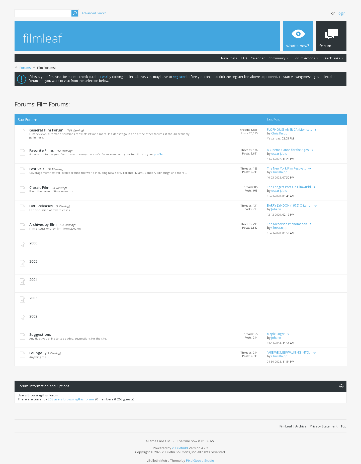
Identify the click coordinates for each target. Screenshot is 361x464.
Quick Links (331, 58)
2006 (33, 243)
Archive (301, 426)
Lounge (35, 353)
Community (277, 58)
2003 (33, 298)
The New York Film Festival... (287, 168)
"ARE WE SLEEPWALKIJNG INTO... (289, 352)
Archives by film (43, 224)
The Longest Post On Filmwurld (289, 187)
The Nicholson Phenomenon (287, 224)
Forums (25, 67)
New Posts (229, 58)
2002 (33, 316)
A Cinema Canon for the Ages (288, 150)
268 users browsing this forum (71, 399)
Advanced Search (94, 13)
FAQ (244, 58)
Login (341, 13)
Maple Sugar (276, 334)
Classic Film (39, 187)
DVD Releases (41, 206)
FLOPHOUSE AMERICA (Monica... (289, 129)
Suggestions (40, 334)
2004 (33, 279)
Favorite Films (41, 150)
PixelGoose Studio (200, 460)
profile (158, 154)
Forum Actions (304, 58)
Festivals (36, 169)
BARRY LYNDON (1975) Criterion (289, 205)
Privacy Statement (323, 426)
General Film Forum (46, 130)
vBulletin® (180, 448)
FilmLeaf (286, 426)
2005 (33, 261)
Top (343, 426)
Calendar (258, 58)
